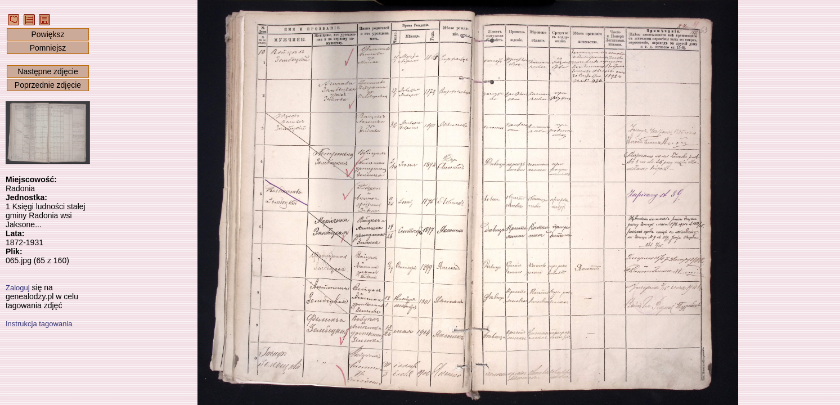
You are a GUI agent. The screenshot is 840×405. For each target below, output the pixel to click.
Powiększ (47, 34)
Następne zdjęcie (47, 71)
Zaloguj (18, 288)
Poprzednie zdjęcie (48, 84)
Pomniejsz (48, 47)
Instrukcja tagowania (39, 324)
